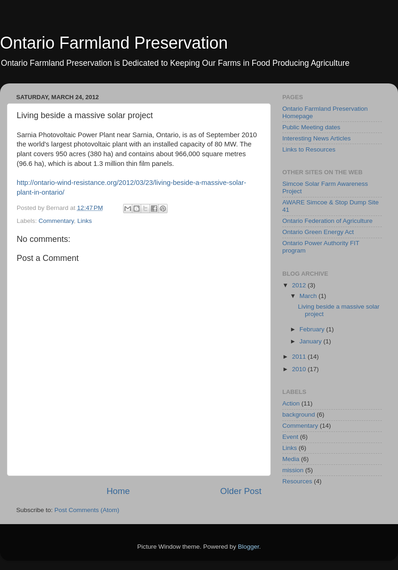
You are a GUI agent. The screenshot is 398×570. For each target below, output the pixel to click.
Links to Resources (309, 149)
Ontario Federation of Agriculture (327, 220)
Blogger (248, 546)
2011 (300, 356)
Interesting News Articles (316, 138)
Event (290, 436)
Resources (297, 481)
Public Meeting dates (311, 127)
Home (118, 491)
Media (290, 459)
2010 (300, 369)
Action (291, 403)
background (298, 414)
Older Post (240, 491)
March (308, 295)
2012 (300, 285)
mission (293, 470)
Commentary (56, 220)
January (311, 341)
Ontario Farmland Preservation (114, 42)
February (312, 329)
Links (84, 220)
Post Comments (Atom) (87, 510)
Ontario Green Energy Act (318, 231)
